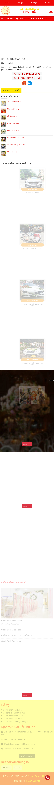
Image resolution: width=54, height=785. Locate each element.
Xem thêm (27, 444)
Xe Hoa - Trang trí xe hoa (16, 18)
